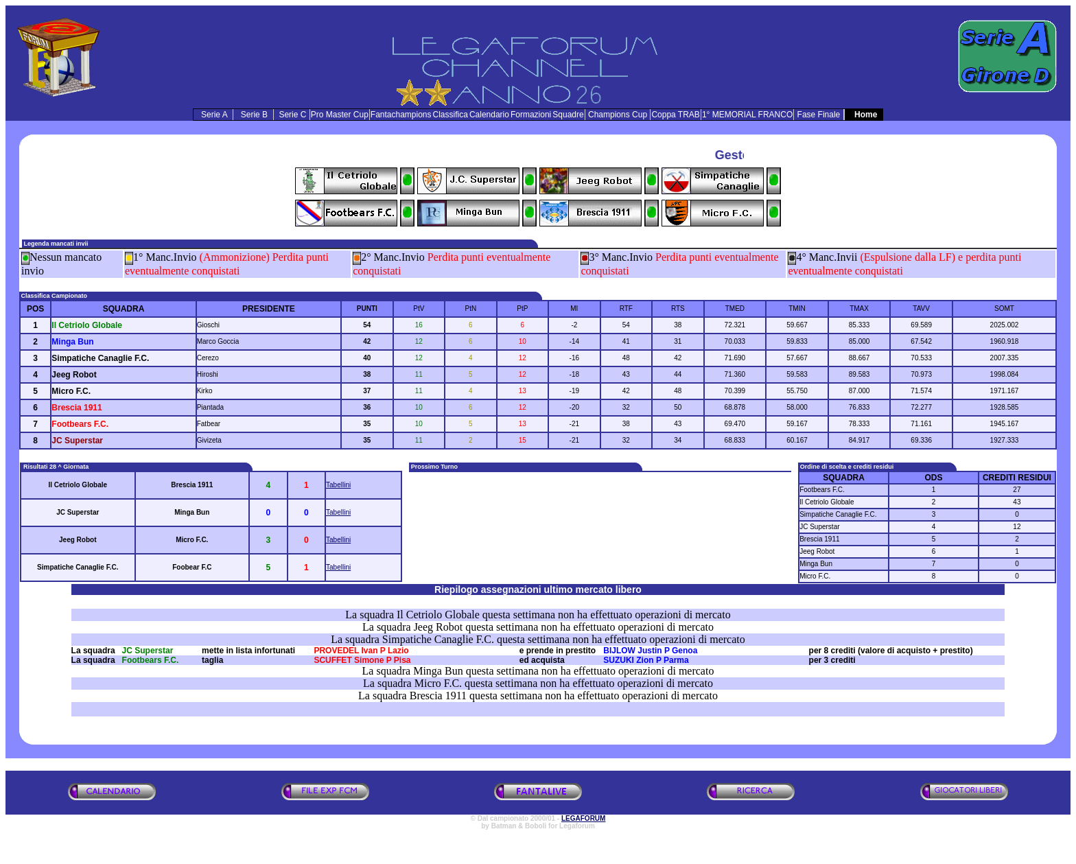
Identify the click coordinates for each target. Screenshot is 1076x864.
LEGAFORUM (583, 818)
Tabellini (338, 485)
